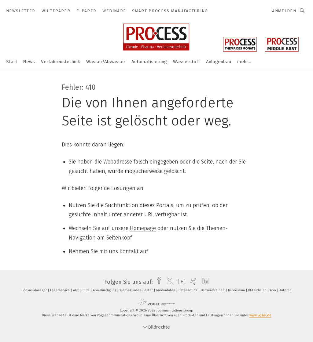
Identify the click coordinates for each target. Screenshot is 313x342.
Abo (273, 290)
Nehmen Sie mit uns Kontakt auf (108, 251)
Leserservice (60, 290)
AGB (76, 290)
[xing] (192, 282)
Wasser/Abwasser (105, 61)
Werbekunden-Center (137, 290)
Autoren (285, 290)
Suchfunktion (121, 205)
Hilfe (86, 290)
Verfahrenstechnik (60, 61)
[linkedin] (203, 282)
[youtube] (180, 282)
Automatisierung (149, 61)
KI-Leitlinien (257, 290)
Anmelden (284, 10)
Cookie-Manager (34, 290)
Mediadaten (166, 290)
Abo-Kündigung (105, 290)
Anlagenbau (218, 61)
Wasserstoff (186, 61)
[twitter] (168, 282)
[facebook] (157, 282)
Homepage (143, 228)
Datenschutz (188, 290)
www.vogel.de (260, 315)
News (29, 61)
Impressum (237, 290)
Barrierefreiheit (213, 290)
